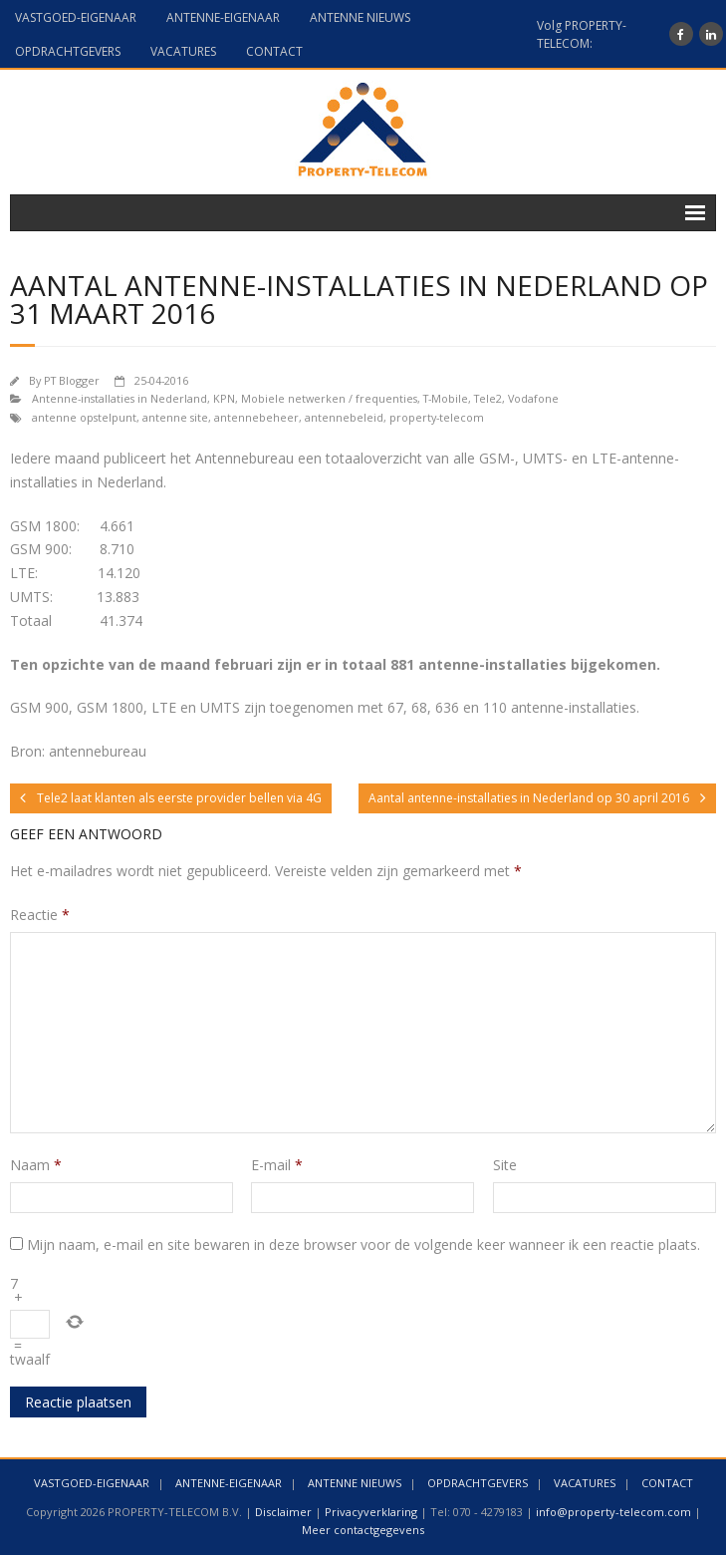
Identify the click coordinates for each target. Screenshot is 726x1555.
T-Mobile (445, 398)
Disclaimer (283, 1511)
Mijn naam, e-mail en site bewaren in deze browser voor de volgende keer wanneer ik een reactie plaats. (363, 1244)
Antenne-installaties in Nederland (119, 398)
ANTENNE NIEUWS (360, 17)
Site (505, 1164)
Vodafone (533, 398)
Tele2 (488, 398)
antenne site (175, 417)
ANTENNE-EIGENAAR (223, 17)
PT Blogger (72, 380)
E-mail (277, 1164)
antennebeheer (256, 417)
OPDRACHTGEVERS (68, 51)
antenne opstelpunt (84, 417)
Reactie (40, 914)
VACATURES (183, 51)
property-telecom (436, 417)
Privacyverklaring (371, 1511)
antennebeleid (344, 417)
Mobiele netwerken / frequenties (329, 398)
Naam (36, 1164)
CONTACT (274, 51)
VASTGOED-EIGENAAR (75, 17)
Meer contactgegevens (363, 1529)
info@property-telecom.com (613, 1511)
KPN (224, 398)
